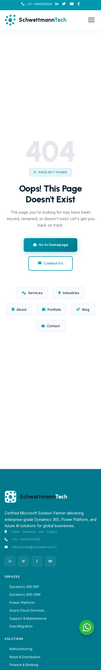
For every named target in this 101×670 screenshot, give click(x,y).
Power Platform (21, 603)
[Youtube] (72, 4)
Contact (50, 326)
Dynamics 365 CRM (24, 595)
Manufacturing (20, 649)
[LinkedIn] (56, 4)
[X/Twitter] (64, 4)
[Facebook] (79, 4)
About (19, 310)
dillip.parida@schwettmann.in (34, 547)
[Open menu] (91, 20)
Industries (68, 293)
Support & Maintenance (28, 618)
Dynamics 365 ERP (24, 587)
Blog (83, 310)
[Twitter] (23, 561)
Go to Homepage (50, 245)
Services (32, 293)
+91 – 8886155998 (39, 4)
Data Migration (21, 626)
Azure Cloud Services (26, 610)
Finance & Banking (23, 665)
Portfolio (51, 310)
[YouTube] (50, 561)
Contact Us (50, 263)
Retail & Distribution (24, 657)
